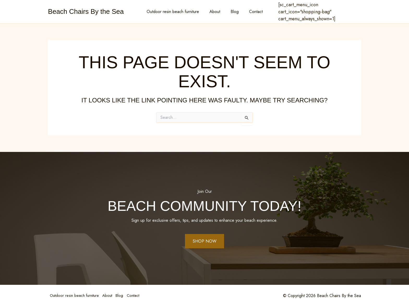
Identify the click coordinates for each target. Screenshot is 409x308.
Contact (253, 12)
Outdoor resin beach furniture (176, 12)
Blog (234, 12)
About (215, 12)
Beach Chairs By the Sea (86, 11)
